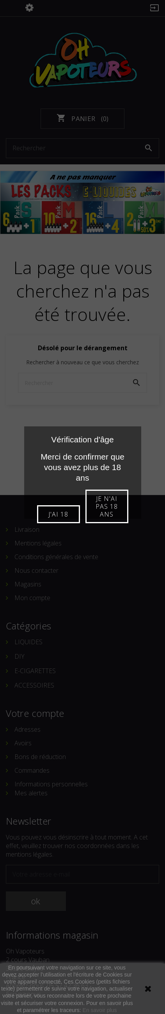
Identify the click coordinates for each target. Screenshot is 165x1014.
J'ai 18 (58, 514)
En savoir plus (100, 1010)
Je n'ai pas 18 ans (107, 506)
